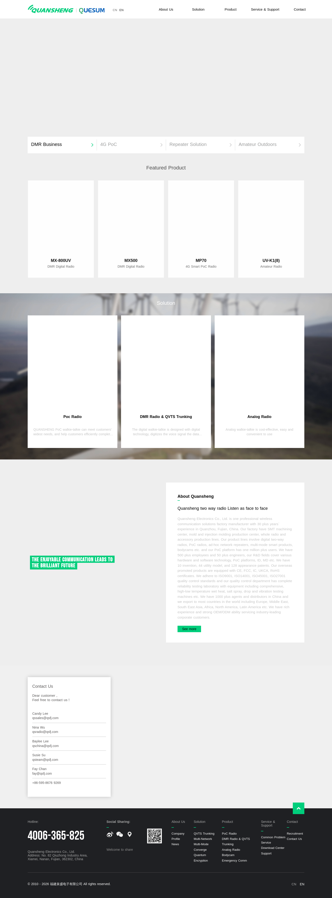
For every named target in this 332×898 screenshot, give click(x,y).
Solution (198, 9)
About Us (166, 9)
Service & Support (265, 9)
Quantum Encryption (201, 857)
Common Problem (273, 837)
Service (266, 842)
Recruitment (295, 833)
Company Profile (178, 836)
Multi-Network (203, 839)
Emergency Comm (234, 860)
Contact (300, 9)
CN (115, 10)
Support (266, 853)
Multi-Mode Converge (201, 846)
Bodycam (228, 855)
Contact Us (294, 839)
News (175, 844)
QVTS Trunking (204, 833)
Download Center (272, 848)
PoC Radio (229, 833)
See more (189, 629)
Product (231, 9)
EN (121, 10)
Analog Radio (231, 849)
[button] (62, 145)
